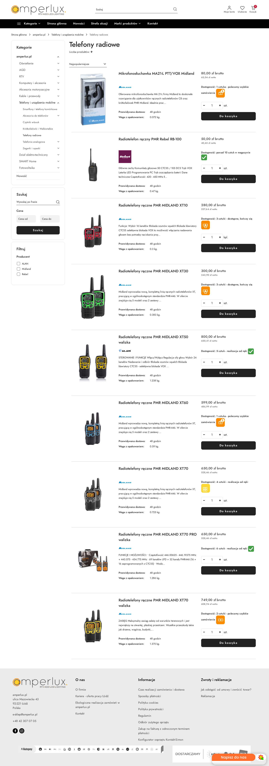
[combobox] (88, 64)
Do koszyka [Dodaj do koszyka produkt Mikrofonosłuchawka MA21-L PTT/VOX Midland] (228, 116)
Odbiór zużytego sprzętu (153, 722)
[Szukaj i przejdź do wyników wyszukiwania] (175, 9)
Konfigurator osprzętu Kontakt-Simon (160, 740)
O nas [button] (80, 679)
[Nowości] (79, 23)
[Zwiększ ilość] (220, 105)
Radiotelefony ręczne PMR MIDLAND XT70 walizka (153, 603)
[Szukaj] (58, 202)
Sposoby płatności (149, 696)
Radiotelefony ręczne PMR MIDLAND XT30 (153, 271)
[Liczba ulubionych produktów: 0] (242, 10)
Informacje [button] (146, 679)
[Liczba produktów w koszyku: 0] (253, 10)
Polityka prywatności (150, 709)
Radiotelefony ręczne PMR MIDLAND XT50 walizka (153, 339)
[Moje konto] (229, 10)
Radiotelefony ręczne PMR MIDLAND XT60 (153, 402)
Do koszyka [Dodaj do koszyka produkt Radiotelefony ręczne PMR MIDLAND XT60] (228, 445)
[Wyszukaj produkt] (136, 9)
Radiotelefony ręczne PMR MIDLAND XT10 (153, 205)
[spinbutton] (212, 105)
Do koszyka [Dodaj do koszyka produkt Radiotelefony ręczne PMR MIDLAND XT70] (228, 511)
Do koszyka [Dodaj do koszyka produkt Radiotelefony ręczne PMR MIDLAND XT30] (228, 314)
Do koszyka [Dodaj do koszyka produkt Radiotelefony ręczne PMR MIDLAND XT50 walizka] (228, 373)
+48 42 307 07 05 (24, 721)
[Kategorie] (27, 23)
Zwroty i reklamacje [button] (216, 679)
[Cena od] (26, 218)
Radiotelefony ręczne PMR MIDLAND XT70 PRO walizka (158, 537)
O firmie (80, 689)
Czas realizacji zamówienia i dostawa (161, 689)
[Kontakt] (152, 23)
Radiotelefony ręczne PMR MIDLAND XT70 (153, 468)
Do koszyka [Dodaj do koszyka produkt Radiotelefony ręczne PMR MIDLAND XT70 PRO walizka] (228, 570)
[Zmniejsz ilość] (204, 105)
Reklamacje (208, 696)
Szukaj (38, 230)
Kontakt (80, 713)
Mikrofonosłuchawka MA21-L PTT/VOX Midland (156, 73)
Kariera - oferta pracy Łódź (91, 696)
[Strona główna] (57, 23)
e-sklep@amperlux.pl (25, 714)
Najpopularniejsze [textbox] (79, 64)
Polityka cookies (148, 703)
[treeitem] (38, 56)
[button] (127, 23)
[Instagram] (21, 730)
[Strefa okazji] (99, 23)
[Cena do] (50, 218)
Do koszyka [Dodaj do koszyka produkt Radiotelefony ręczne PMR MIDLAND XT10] (228, 248)
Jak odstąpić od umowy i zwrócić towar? (226, 689)
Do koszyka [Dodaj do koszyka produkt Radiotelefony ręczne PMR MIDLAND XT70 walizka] (228, 643)
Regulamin (144, 716)
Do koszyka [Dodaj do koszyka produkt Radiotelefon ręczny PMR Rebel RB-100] (228, 179)
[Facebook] (15, 730)
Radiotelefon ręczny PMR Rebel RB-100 (150, 139)
